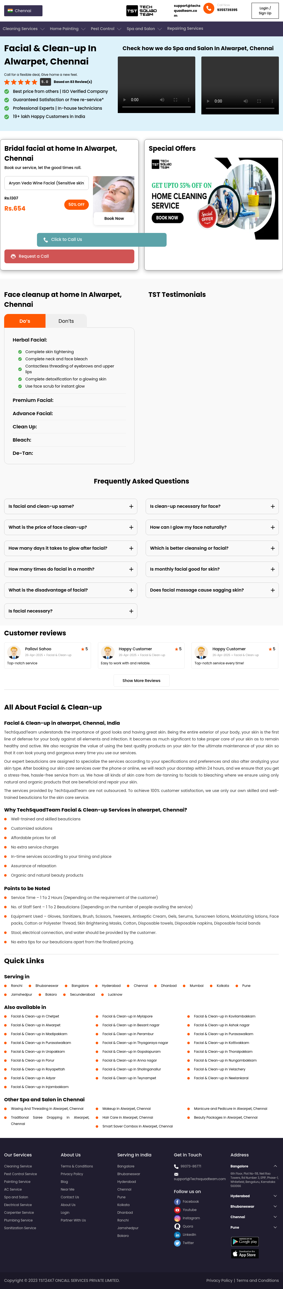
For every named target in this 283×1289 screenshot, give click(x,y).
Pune (246, 985)
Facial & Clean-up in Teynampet (129, 1078)
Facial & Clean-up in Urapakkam (38, 1051)
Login (65, 1212)
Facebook (186, 1201)
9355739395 (227, 9)
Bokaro (51, 994)
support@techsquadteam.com (187, 10)
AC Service (13, 1189)
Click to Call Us (66, 239)
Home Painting (68, 29)
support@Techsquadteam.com (200, 1179)
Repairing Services (185, 28)
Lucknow (115, 994)
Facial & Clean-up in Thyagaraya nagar (135, 1042)
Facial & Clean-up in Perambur (128, 1034)
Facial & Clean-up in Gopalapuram (132, 1051)
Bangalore (80, 985)
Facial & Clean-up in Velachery (219, 1069)
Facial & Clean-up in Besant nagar (131, 1025)
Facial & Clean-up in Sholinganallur (132, 1069)
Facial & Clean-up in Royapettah (38, 1069)
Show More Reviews (141, 680)
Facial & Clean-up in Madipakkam (39, 1034)
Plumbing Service (18, 1220)
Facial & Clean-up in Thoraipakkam (223, 1051)
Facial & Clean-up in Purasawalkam (223, 1034)
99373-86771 (191, 1166)
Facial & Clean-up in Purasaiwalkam (41, 1042)
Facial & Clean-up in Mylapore (128, 1016)
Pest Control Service (20, 1174)
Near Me (67, 1189)
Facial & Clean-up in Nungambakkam (225, 1060)
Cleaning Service (18, 1166)
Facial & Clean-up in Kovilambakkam (225, 1016)
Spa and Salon (145, 29)
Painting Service (17, 1181)
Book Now (114, 218)
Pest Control (106, 29)
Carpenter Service (19, 1212)
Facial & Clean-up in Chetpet (35, 1016)
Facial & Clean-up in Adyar (33, 1078)
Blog (64, 1181)
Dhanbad (169, 985)
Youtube (185, 1209)
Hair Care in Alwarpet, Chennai (128, 1117)
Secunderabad (82, 994)
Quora (183, 1226)
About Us (68, 1204)
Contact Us (70, 1197)
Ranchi (16, 985)
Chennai (141, 985)
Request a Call (34, 256)
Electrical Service (18, 1204)
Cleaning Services (24, 29)
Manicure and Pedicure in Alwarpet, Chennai (230, 1108)
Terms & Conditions (77, 1166)
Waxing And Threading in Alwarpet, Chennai (47, 1108)
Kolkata (223, 985)
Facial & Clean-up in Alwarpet (35, 1025)
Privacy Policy (72, 1174)
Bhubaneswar (47, 985)
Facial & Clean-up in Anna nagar (130, 1060)
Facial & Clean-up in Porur (32, 1060)
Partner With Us (73, 1220)
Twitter (184, 1242)
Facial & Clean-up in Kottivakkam (221, 1042)
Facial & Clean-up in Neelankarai (221, 1078)
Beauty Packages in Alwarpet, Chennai (226, 1117)
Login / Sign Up (265, 10)
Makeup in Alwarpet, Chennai (127, 1108)
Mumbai (197, 985)
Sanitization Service (20, 1228)
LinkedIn (185, 1234)
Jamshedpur (21, 994)
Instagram (187, 1218)
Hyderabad (111, 985)
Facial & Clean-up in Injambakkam (40, 1086)
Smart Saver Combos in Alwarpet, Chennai (138, 1126)
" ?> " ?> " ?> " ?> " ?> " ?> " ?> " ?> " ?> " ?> (46, 183)
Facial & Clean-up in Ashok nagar (222, 1025)
